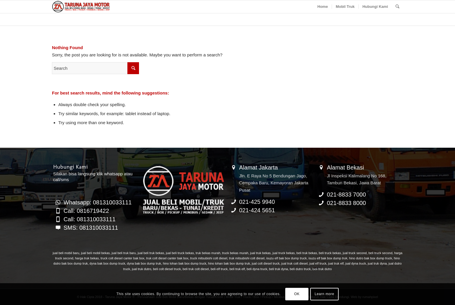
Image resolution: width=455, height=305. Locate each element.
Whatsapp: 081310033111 (98, 202)
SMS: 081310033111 (91, 227)
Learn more (324, 294)
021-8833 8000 (346, 203)
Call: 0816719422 (86, 211)
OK (297, 294)
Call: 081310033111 (89, 219)
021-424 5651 (257, 210)
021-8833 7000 (346, 194)
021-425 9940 (257, 202)
